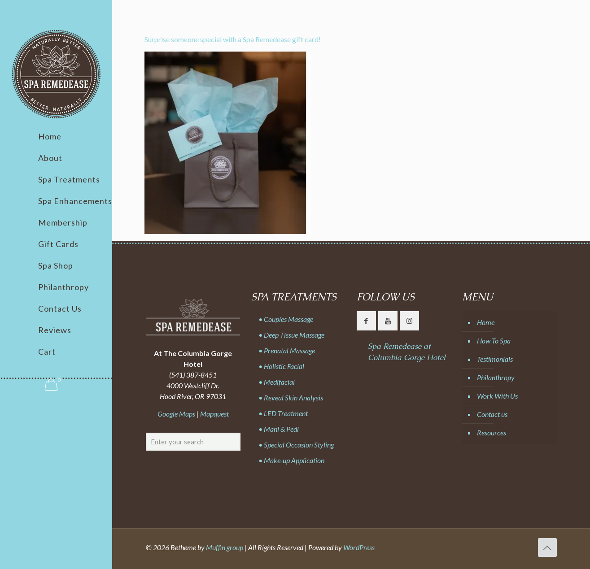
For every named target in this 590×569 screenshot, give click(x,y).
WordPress (359, 547)
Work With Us (497, 395)
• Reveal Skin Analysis (290, 397)
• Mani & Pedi (278, 429)
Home (485, 322)
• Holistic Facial (281, 366)
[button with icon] (366, 320)
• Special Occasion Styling (296, 444)
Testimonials (495, 359)
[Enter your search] (193, 442)
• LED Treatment (283, 413)
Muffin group (224, 547)
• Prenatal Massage (286, 350)
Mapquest (214, 413)
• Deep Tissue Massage (291, 334)
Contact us (492, 414)
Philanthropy (496, 377)
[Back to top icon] (547, 547)
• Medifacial (276, 382)
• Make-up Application (291, 460)
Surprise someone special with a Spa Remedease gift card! (232, 39)
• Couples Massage (285, 319)
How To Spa (494, 340)
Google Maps (176, 413)
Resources (491, 432)
